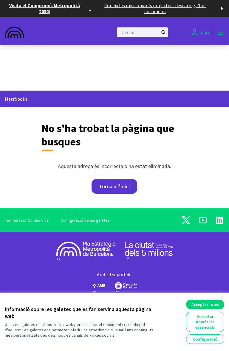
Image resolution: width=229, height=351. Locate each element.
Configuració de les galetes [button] (85, 220)
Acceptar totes (205, 304)
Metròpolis (16, 99)
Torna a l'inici (114, 186)
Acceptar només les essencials (205, 322)
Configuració (205, 339)
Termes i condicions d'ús (27, 220)
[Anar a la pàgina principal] (44, 32)
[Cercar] (142, 32)
